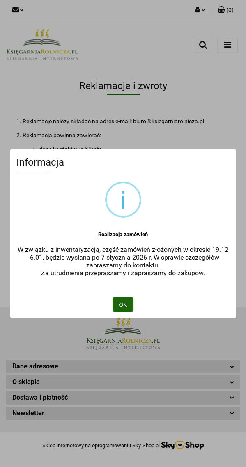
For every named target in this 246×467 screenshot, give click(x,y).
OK (123, 304)
